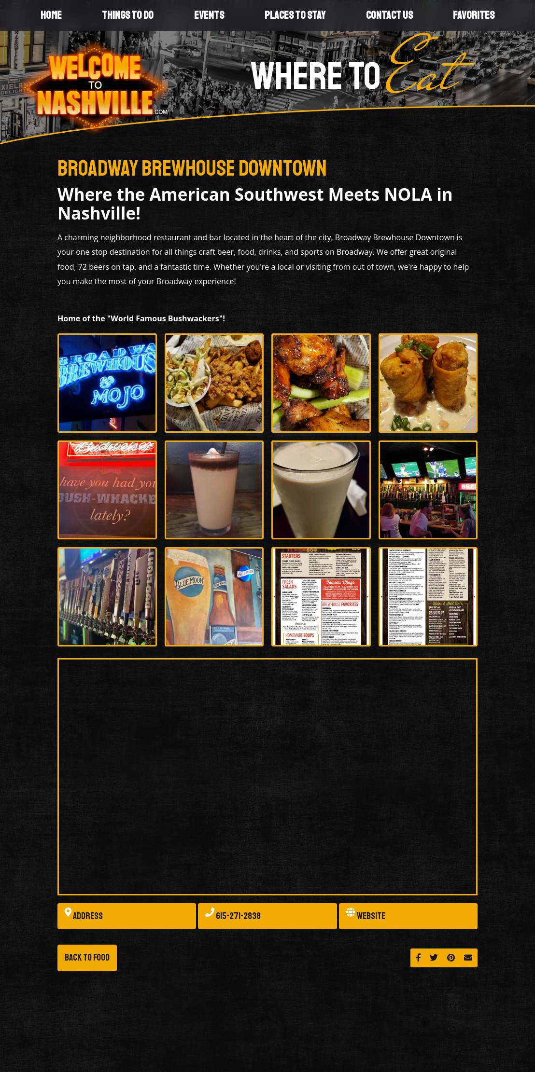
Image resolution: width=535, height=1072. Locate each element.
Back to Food (87, 957)
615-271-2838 (233, 916)
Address (84, 916)
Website (365, 916)
